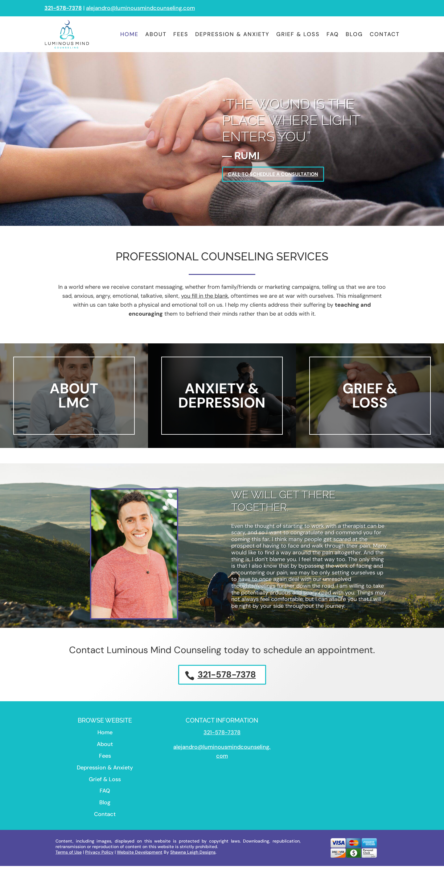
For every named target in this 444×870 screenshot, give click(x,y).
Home (129, 34)
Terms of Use (69, 856)
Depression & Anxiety (232, 34)
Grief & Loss (298, 34)
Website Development (139, 856)
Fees (180, 34)
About (155, 34)
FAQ (333, 34)
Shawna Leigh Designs (193, 856)
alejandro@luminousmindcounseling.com (140, 8)
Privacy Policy (99, 856)
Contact (385, 34)
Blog (354, 34)
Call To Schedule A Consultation (279, 175)
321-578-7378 (227, 677)
